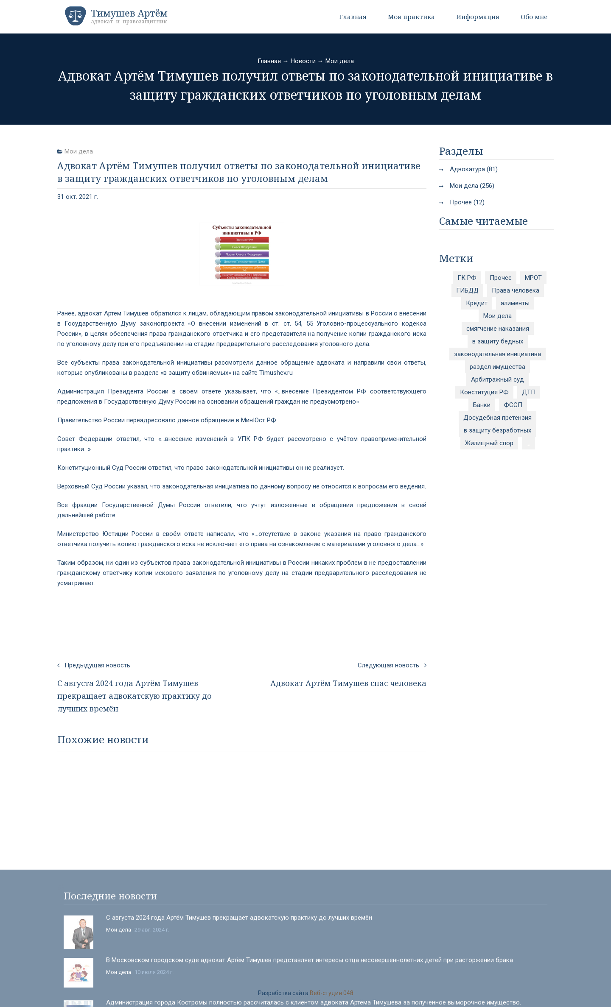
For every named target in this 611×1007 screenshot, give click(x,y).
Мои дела (339, 61)
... (528, 443)
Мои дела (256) (472, 186)
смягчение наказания (497, 328)
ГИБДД (467, 290)
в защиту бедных (497, 341)
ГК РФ (466, 278)
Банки (481, 405)
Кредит (477, 303)
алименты (515, 303)
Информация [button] (477, 16)
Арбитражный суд (497, 379)
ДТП (528, 392)
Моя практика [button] (411, 16)
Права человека (515, 290)
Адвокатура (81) (474, 169)
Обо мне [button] (534, 16)
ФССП (513, 405)
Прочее (501, 278)
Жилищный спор (489, 443)
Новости (303, 61)
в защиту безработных (497, 430)
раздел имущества (497, 367)
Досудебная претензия (497, 417)
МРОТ (533, 278)
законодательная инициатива (497, 354)
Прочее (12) (467, 202)
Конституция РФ (484, 392)
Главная (353, 16)
